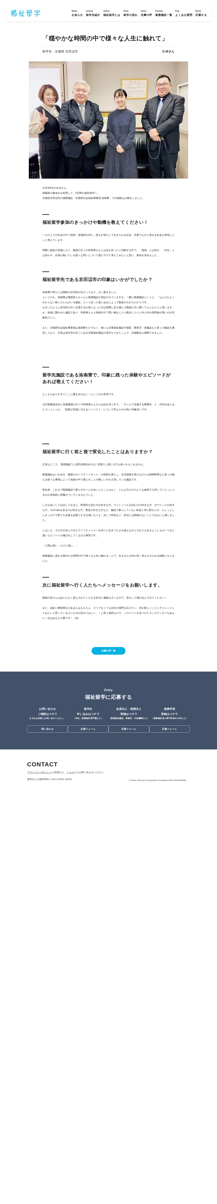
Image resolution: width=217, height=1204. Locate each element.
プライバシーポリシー (39, 1183)
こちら (69, 1183)
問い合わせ (47, 1139)
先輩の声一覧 (108, 1061)
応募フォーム (88, 1139)
